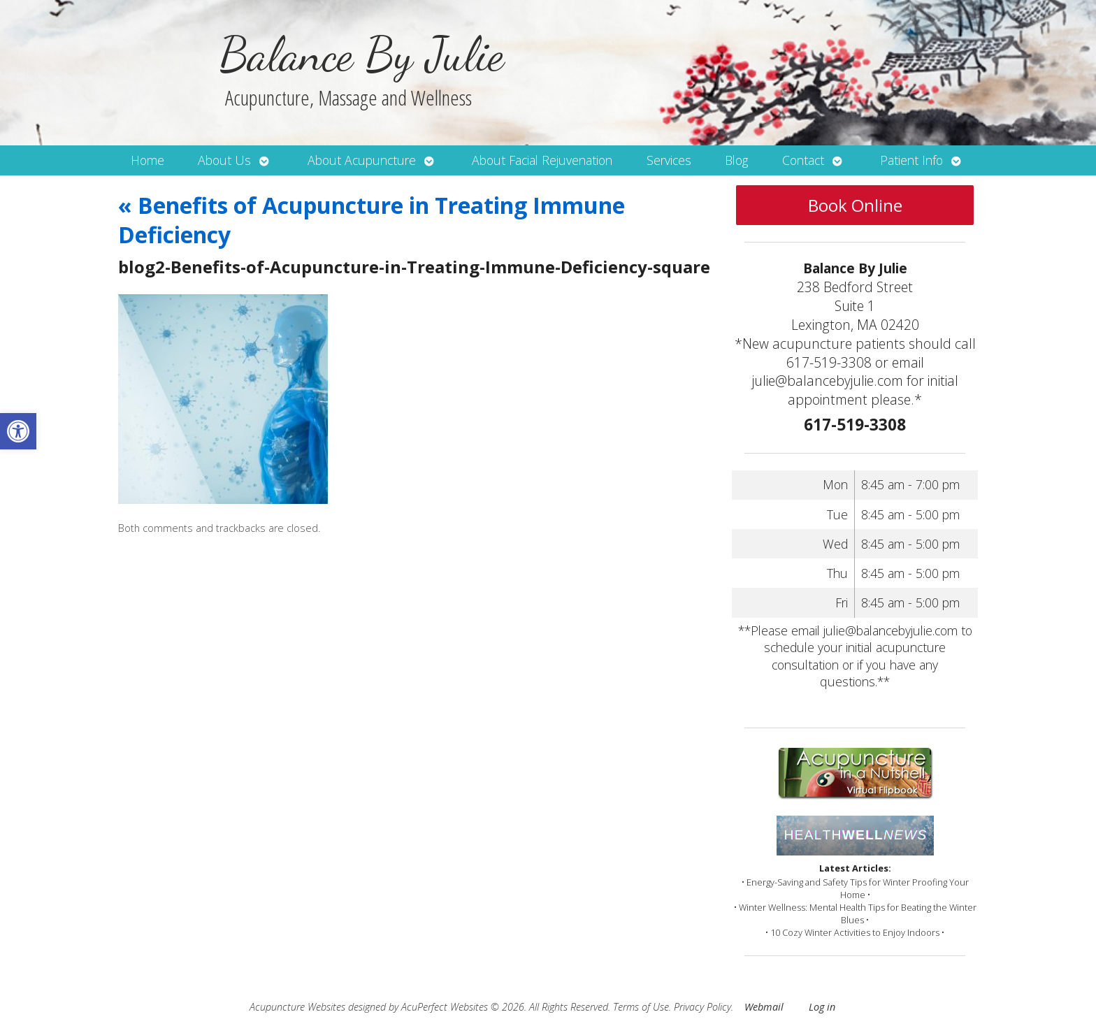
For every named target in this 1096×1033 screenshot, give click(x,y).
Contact (803, 160)
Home (147, 160)
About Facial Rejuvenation (542, 160)
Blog (736, 160)
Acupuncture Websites (297, 1006)
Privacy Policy (702, 1006)
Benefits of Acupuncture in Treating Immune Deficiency (371, 220)
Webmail (764, 1006)
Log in (822, 1006)
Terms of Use (641, 1006)
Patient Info (911, 160)
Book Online (855, 205)
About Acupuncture (362, 160)
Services (669, 160)
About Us (224, 160)
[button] (18, 431)
